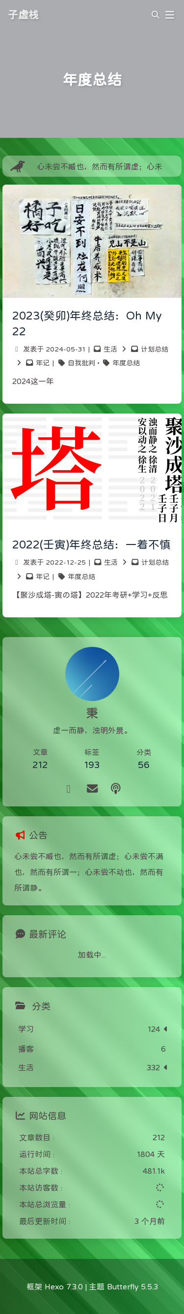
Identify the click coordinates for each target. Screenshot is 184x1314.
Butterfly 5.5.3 (132, 1286)
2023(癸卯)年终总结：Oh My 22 (87, 323)
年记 (43, 362)
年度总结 (126, 362)
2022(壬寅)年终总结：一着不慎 (91, 544)
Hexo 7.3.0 (64, 1286)
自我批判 (81, 362)
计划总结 (154, 349)
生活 (110, 349)
